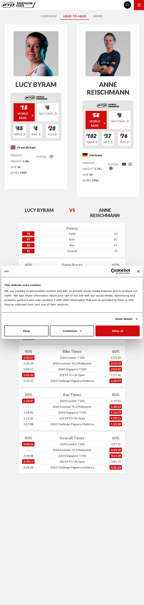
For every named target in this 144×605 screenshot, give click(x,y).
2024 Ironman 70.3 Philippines (72, 363)
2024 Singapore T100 (72, 369)
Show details (124, 318)
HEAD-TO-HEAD (74, 16)
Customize (72, 330)
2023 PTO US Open (72, 375)
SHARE (98, 16)
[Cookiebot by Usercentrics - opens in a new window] (113, 271)
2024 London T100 (72, 357)
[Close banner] (138, 271)
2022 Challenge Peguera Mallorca (72, 380)
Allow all (117, 330)
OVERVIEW (49, 16)
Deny (26, 330)
